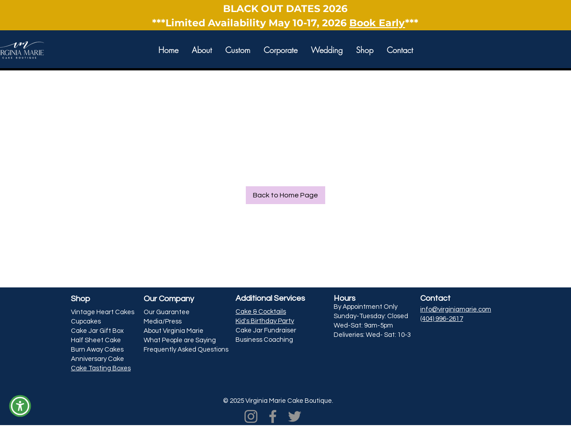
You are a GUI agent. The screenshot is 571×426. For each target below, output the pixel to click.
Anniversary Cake (97, 359)
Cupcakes (86, 321)
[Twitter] (294, 416)
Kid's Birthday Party (265, 321)
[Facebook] (272, 416)
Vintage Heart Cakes (102, 312)
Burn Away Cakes (97, 349)
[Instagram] (251, 416)
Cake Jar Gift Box (97, 331)
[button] (202, 49)
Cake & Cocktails (261, 311)
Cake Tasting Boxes (101, 368)
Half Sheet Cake (96, 340)
